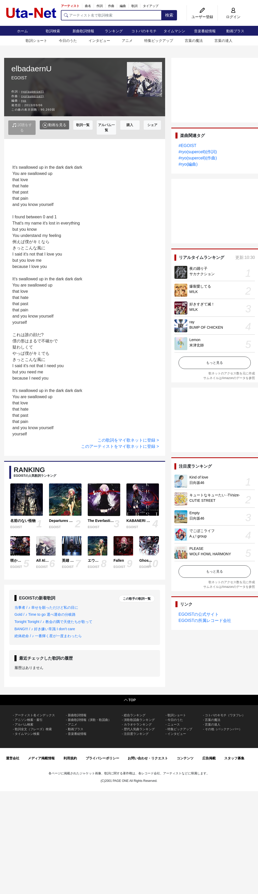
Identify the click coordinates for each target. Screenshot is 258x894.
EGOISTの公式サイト (199, 614)
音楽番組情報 (205, 31)
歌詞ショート (36, 40)
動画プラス (235, 31)
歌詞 (134, 6)
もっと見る (214, 363)
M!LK (193, 292)
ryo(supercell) (32, 91)
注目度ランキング (136, 734)
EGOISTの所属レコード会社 (205, 620)
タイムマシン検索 (27, 734)
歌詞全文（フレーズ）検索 (33, 729)
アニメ (127, 40)
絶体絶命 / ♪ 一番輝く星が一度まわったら (48, 636)
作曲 (111, 6)
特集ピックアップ (158, 40)
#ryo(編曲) (188, 164)
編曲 (123, 6)
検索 (169, 15)
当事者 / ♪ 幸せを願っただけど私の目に (46, 607)
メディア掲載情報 (41, 758)
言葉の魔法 (194, 40)
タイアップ (150, 6)
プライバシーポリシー (102, 758)
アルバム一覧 (106, 127)
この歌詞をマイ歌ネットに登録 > (128, 440)
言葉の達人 (223, 40)
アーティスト (70, 6)
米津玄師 (196, 345)
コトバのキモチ (144, 31)
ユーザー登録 (202, 17)
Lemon (194, 340)
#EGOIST (187, 145)
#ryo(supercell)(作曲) (198, 158)
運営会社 (12, 758)
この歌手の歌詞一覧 (137, 598)
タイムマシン (174, 31)
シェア (152, 125)
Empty (194, 513)
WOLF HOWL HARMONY (210, 554)
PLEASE (196, 548)
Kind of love (198, 477)
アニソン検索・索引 (29, 720)
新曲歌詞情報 (83, 31)
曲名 (88, 6)
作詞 (99, 6)
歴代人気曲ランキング (139, 729)
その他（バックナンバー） (223, 729)
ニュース (173, 724)
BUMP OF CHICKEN (206, 327)
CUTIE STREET (202, 500)
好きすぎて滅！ (202, 304)
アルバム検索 (24, 724)
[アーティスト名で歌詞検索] (111, 15)
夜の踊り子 (198, 268)
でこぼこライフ (202, 531)
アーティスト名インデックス (35, 715)
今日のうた (68, 40)
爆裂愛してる (200, 286)
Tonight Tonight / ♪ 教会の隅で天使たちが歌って (53, 622)
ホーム (22, 31)
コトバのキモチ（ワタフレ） (225, 715)
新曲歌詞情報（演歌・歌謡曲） (89, 720)
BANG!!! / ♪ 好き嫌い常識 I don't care (44, 629)
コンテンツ (185, 758)
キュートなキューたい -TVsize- (214, 495)
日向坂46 (196, 483)
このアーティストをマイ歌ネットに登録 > (120, 446)
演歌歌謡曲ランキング (139, 720)
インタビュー (99, 40)
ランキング (114, 31)
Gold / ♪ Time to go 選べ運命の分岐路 (45, 614)
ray (191, 322)
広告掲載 (209, 758)
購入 (129, 125)
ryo (23, 100)
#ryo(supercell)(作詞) (198, 152)
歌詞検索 (53, 31)
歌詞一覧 (83, 125)
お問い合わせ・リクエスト (148, 758)
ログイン (233, 17)
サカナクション (202, 274)
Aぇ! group (198, 536)
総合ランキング (135, 715)
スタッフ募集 (234, 758)
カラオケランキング (138, 724)
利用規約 (70, 758)
